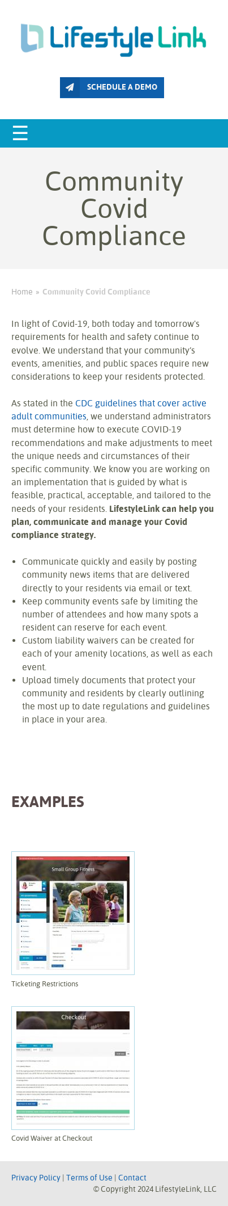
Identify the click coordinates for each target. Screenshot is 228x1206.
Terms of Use (89, 1177)
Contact (132, 1177)
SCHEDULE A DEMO (108, 87)
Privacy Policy (36, 1177)
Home (22, 291)
